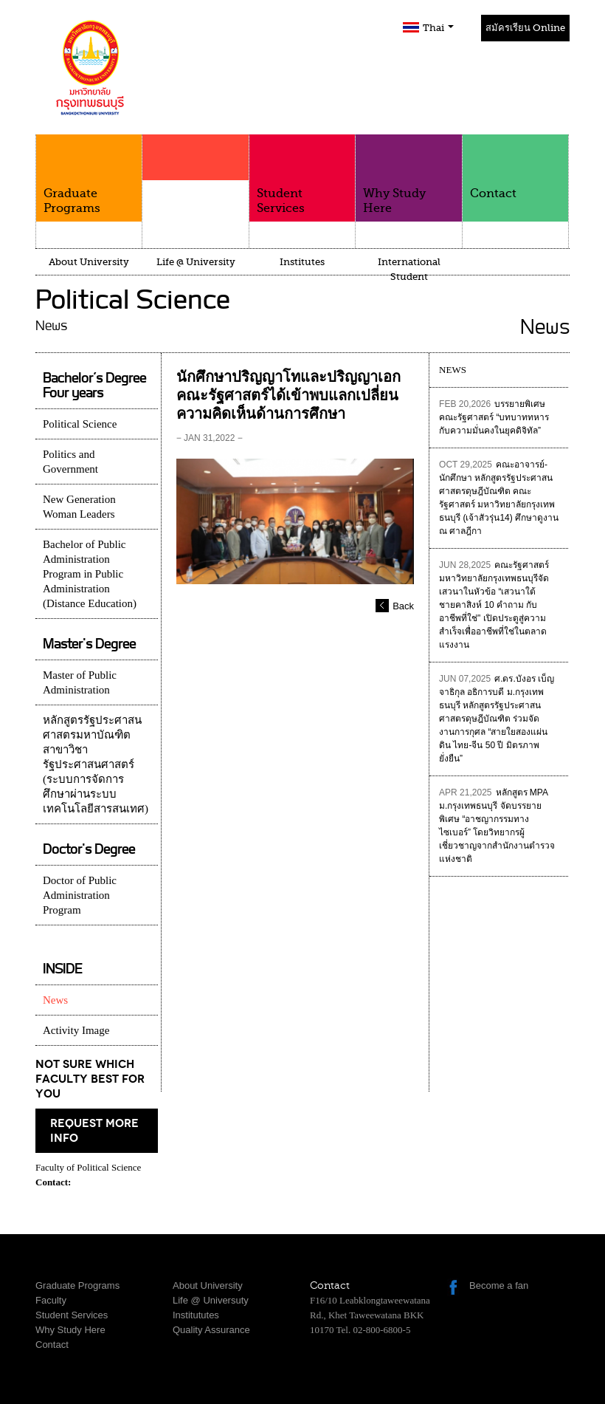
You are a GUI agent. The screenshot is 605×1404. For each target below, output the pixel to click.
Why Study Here (408, 174)
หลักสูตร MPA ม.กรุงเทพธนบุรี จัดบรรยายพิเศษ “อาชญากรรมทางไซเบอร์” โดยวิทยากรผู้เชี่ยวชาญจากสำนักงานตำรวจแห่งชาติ (497, 825)
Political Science (80, 424)
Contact (515, 167)
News (55, 1000)
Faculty (195, 186)
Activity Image (76, 1030)
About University (89, 261)
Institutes (302, 261)
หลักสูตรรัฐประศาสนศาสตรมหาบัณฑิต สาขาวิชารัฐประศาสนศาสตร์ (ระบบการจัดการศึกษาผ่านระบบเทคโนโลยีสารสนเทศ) (95, 764)
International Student (409, 269)
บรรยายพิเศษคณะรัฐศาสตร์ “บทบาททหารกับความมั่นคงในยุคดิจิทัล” (494, 417)
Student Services (302, 174)
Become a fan (498, 1285)
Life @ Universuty (211, 1300)
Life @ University (195, 261)
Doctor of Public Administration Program (80, 895)
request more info (94, 1131)
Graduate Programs (89, 174)
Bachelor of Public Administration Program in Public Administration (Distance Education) (89, 573)
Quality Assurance (211, 1329)
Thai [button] (438, 27)
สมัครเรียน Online (525, 27)
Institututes (196, 1315)
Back (403, 606)
